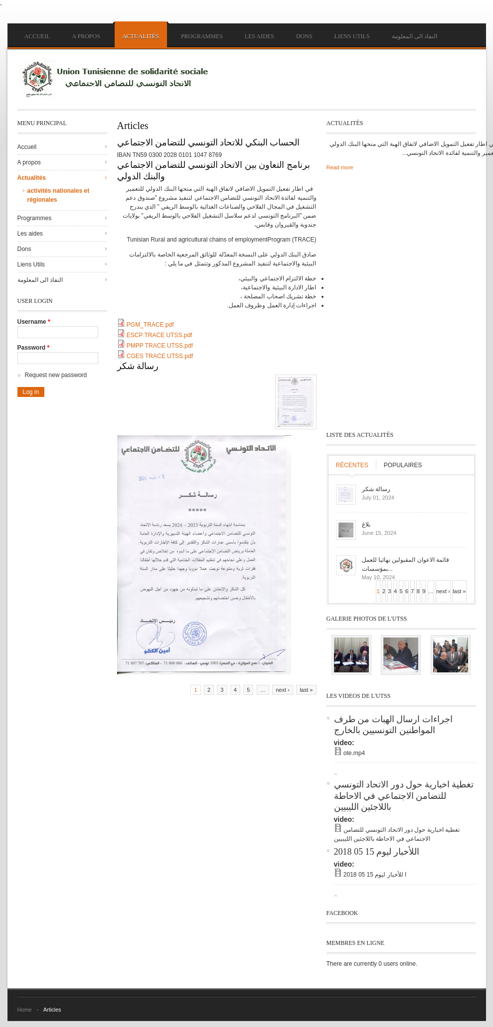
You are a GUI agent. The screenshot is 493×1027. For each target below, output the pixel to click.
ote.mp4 (354, 753)
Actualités (140, 36)
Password (33, 347)
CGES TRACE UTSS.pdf (160, 356)
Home (24, 1010)
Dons (304, 36)
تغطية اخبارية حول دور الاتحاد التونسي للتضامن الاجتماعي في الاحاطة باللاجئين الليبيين (404, 795)
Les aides (259, 36)
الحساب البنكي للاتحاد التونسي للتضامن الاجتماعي (208, 142)
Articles (52, 1010)
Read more (340, 167)
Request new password (56, 375)
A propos (86, 36)
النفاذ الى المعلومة (414, 36)
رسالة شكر (138, 366)
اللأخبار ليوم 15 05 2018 (376, 852)
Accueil (37, 36)
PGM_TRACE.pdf (150, 324)
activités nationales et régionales (58, 195)
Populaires (403, 465)
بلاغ (366, 524)
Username (33, 321)
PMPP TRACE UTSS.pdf (160, 345)
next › (283, 690)
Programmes (202, 36)
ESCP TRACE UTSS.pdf (159, 335)
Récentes (352, 465)
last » (306, 690)
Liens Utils (352, 36)
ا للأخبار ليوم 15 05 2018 (374, 874)
